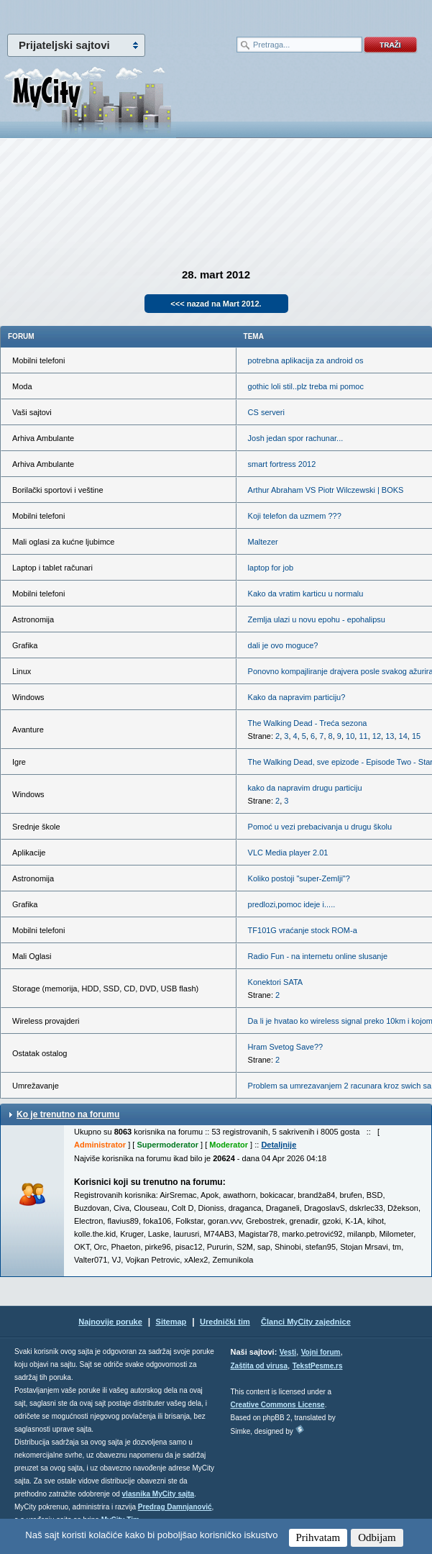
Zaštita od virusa (259, 1366)
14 (403, 736)
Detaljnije (278, 1144)
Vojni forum (321, 1352)
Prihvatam (318, 1537)
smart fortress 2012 (282, 464)
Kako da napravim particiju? (297, 697)
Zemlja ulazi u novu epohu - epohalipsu (316, 619)
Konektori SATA (275, 982)
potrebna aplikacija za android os (306, 360)
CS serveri (266, 412)
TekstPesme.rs (318, 1366)
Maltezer (263, 541)
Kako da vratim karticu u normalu (306, 593)
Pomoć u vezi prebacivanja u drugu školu (320, 826)
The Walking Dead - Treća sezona (307, 723)
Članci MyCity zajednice (306, 1321)
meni (108, 14)
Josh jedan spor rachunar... (296, 438)
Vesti (288, 1352)
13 (389, 736)
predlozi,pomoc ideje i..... (292, 904)
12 (376, 736)
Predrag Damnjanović (175, 1507)
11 (363, 736)
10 (350, 736)
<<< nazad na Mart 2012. (215, 303)
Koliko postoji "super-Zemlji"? (299, 878)
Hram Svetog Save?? (285, 1046)
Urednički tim (225, 1321)
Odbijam (377, 1537)
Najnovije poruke (110, 1321)
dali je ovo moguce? (283, 645)
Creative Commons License (278, 1405)
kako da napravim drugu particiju (305, 787)
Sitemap (171, 1321)
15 (416, 736)
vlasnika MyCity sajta (158, 1494)
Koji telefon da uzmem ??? (294, 516)
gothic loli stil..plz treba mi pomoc (306, 386)
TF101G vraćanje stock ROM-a (302, 930)
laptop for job (271, 567)
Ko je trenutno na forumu (68, 1114)
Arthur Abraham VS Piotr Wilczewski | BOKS (326, 490)
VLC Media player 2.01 (288, 852)
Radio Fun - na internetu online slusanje (317, 956)
